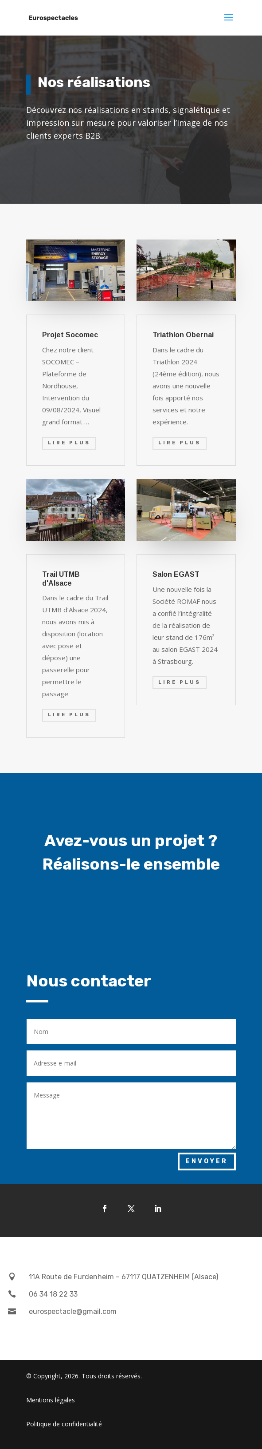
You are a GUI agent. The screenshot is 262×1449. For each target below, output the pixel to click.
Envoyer (207, 1161)
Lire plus (69, 443)
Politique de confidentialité (64, 1424)
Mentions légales (50, 1400)
